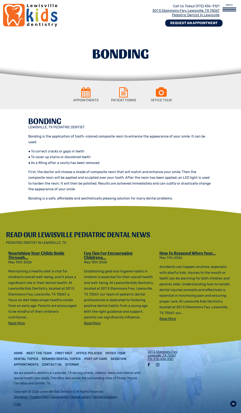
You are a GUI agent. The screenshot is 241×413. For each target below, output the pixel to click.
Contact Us (52, 364)
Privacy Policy (40, 397)
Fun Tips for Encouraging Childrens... (108, 255)
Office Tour (115, 353)
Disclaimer (21, 397)
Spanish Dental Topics (61, 359)
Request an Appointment (194, 23)
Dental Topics (26, 359)
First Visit (64, 353)
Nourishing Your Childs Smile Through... (36, 255)
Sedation (118, 359)
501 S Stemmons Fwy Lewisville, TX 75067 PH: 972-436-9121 (163, 355)
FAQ (18, 404)
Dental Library (81, 397)
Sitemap (72, 364)
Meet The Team (39, 353)
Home (18, 353)
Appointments (26, 364)
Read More (16, 323)
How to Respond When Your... (187, 252)
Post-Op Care (95, 359)
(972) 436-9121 (207, 6)
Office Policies (89, 353)
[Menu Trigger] (229, 6)
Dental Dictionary (105, 397)
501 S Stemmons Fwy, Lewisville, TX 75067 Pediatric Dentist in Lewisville (185, 12)
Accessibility (60, 397)
